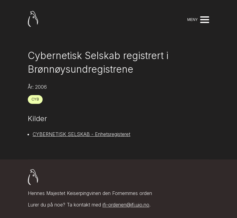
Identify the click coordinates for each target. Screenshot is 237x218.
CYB (35, 99)
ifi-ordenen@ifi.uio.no (125, 205)
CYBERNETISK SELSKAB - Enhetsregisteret (81, 134)
